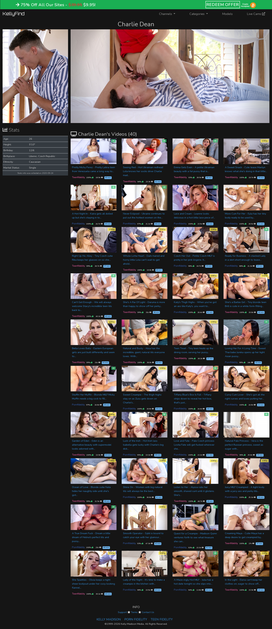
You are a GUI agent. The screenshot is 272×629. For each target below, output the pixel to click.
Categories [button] (197, 14)
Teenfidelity (78, 177)
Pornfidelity (78, 223)
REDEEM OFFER (222, 4)
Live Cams (256, 14)
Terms (134, 612)
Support (122, 612)
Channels (169, 13)
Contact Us (148, 612)
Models (227, 14)
